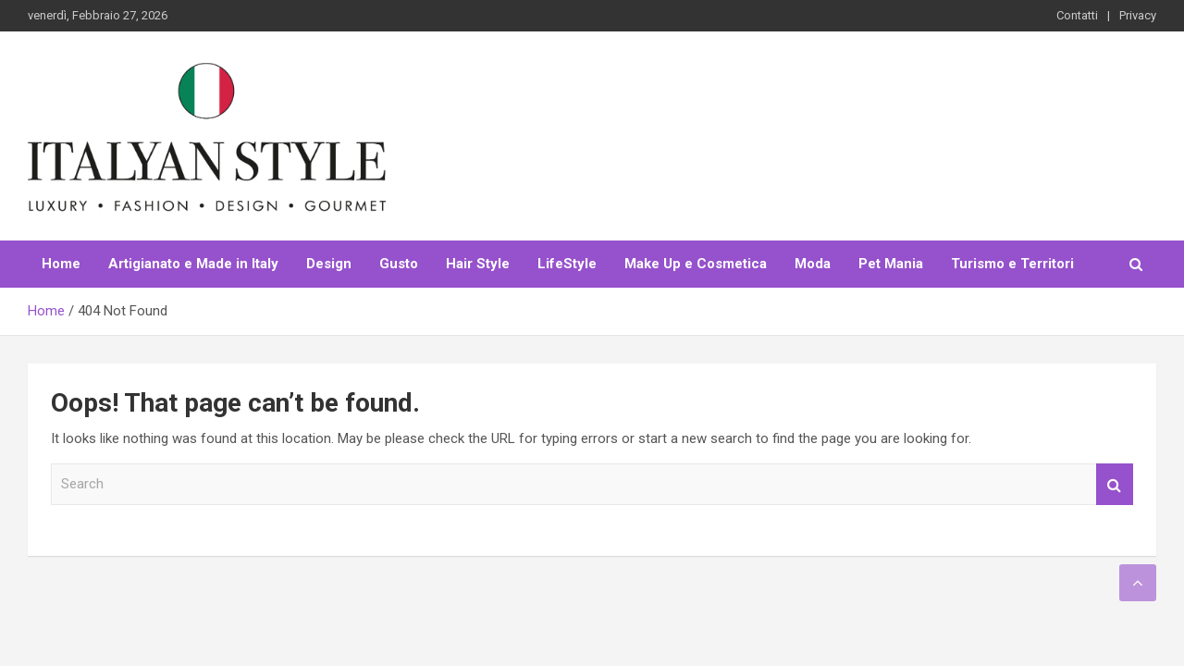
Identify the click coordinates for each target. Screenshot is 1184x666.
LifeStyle (567, 263)
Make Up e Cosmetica (695, 263)
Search (1114, 484)
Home (61, 263)
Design (329, 263)
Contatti (1077, 15)
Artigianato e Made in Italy (193, 263)
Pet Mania (890, 263)
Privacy (1137, 15)
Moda (813, 263)
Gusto (398, 263)
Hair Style (478, 263)
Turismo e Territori (1012, 263)
